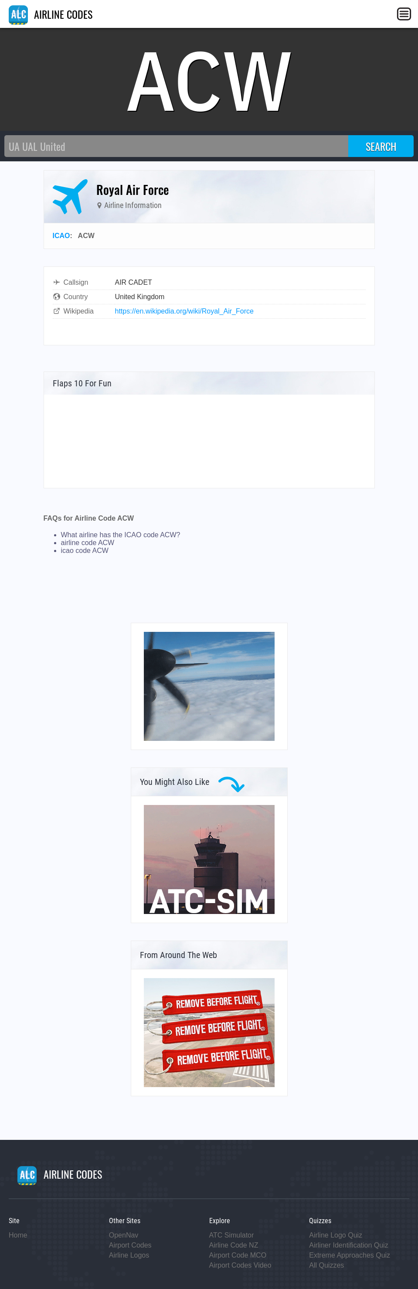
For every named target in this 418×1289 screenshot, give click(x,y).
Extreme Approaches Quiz (349, 1255)
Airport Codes (130, 1245)
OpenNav (124, 1235)
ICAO (61, 235)
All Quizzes (326, 1265)
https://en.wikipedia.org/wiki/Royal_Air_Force (184, 311)
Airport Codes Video (240, 1265)
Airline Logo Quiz (335, 1235)
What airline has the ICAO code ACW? (120, 535)
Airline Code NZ (233, 1245)
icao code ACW (85, 550)
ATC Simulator (231, 1235)
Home (18, 1235)
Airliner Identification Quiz (348, 1245)
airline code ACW (88, 542)
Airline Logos (129, 1255)
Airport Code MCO (238, 1255)
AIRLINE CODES (50, 14)
